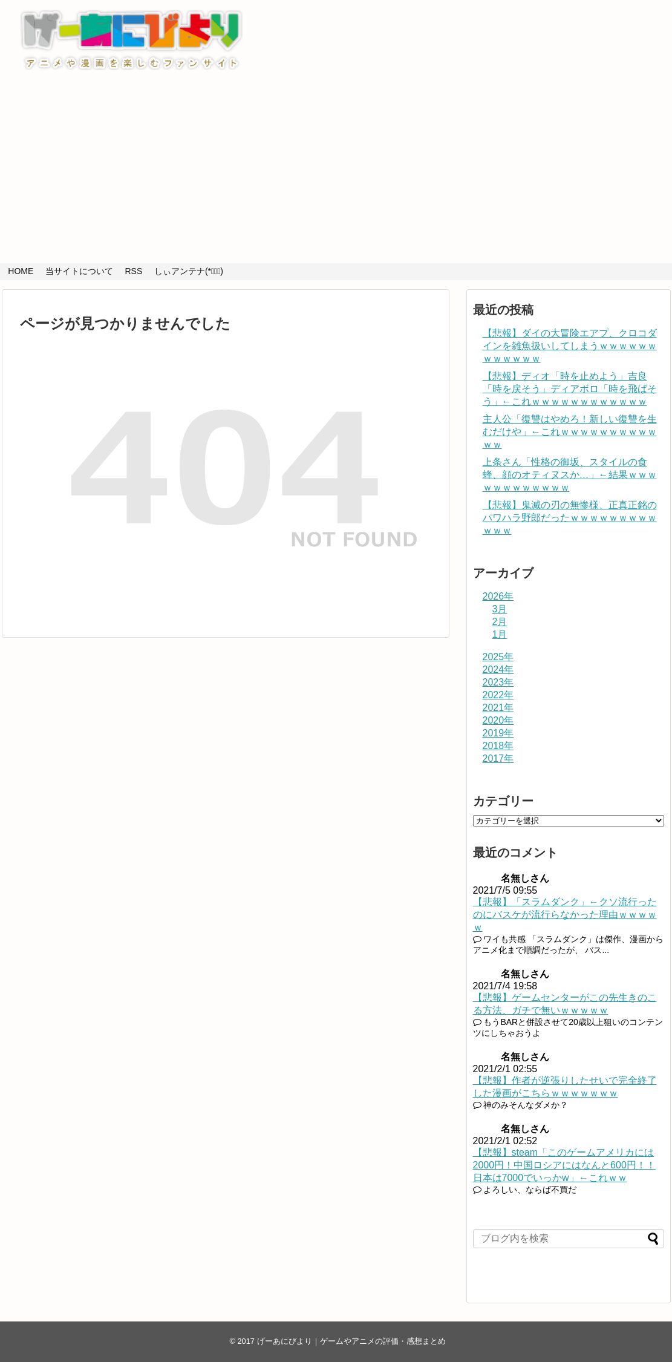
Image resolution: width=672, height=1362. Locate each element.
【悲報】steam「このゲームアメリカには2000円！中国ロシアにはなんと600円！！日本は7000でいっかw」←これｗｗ (564, 1165)
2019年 (498, 733)
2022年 (498, 695)
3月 (499, 609)
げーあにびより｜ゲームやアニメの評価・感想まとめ (351, 1341)
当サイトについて (79, 271)
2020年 (498, 720)
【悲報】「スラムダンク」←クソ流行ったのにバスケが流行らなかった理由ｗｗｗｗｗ (565, 914)
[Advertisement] (336, 172)
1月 (499, 634)
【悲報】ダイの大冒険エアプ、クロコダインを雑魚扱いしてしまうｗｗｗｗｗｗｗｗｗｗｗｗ (570, 346)
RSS (133, 271)
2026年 (498, 596)
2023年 (498, 682)
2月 (499, 622)
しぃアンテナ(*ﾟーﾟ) (188, 271)
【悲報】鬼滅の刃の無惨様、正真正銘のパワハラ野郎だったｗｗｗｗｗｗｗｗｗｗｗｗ (570, 517)
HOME (20, 271)
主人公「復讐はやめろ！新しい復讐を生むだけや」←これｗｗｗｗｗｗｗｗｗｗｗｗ (570, 432)
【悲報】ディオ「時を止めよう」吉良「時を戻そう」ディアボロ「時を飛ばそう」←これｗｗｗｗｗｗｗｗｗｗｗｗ (570, 389)
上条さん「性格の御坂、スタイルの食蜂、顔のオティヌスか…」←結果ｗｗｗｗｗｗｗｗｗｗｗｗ (570, 475)
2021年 (498, 707)
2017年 (498, 758)
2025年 (498, 657)
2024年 (498, 669)
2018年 (498, 746)
